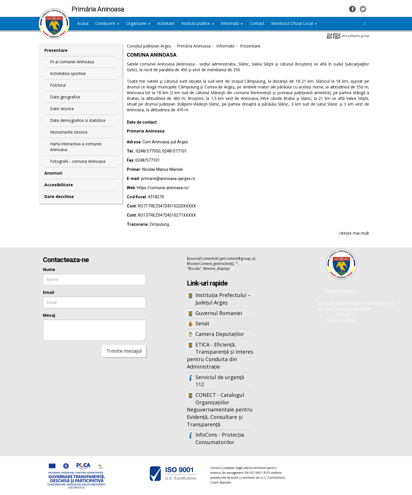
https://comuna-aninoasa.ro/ (163, 187)
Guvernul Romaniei (218, 313)
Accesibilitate (58, 184)
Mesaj (49, 315)
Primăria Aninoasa (194, 46)
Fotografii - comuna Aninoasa (77, 161)
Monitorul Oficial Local (294, 23)
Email (48, 292)
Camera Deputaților (219, 333)
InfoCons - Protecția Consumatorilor (219, 438)
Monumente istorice (69, 132)
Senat (202, 323)
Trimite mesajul (124, 351)
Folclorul (58, 85)
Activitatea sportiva (68, 73)
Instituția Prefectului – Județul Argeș (223, 299)
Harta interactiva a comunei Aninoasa (75, 146)
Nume (49, 269)
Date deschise (59, 196)
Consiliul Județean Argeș (149, 46)
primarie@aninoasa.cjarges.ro (168, 178)
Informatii (232, 23)
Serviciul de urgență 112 (219, 381)
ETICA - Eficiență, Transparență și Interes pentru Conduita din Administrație (220, 355)
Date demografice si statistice (78, 120)
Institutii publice (197, 23)
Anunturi (53, 173)
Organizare (138, 23)
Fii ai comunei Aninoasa (72, 61)
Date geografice (65, 97)
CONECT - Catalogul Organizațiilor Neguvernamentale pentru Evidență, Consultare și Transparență (220, 409)
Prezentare (56, 50)
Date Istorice (62, 108)
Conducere (107, 23)
